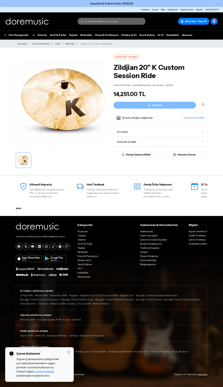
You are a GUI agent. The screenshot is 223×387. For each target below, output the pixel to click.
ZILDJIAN (158, 85)
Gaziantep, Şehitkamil (120, 351)
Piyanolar (83, 231)
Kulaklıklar (172, 35)
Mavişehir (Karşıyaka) (92, 335)
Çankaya (73, 335)
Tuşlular (82, 235)
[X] (26, 246)
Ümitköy (76, 319)
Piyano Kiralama (149, 256)
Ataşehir (73, 295)
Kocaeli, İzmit (141, 351)
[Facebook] (19, 246)
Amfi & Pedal (58, 35)
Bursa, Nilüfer (99, 351)
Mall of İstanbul (101, 303)
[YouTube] (33, 246)
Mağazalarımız (148, 264)
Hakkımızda (146, 231)
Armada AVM (27, 319)
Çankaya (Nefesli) (57, 335)
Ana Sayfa (22, 43)
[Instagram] (46, 246)
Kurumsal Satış (148, 260)
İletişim (199, 9)
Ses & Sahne (147, 35)
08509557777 (212, 9)
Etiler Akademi (28, 303)
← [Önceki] (5, 3)
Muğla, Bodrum (180, 351)
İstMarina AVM (57, 303)
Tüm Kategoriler (16, 35)
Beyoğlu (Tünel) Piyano (149, 299)
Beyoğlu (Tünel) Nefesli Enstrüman (115, 299)
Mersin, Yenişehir (160, 351)
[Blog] (67, 246)
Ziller (57, 43)
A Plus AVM (26, 295)
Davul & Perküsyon (107, 35)
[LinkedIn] (39, 246)
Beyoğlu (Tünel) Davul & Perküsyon (39, 299)
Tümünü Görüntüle (193, 117)
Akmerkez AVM (58, 295)
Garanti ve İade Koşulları (153, 239)
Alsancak (40, 335)
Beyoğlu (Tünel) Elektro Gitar (77, 299)
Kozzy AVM (84, 303)
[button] (160, 117)
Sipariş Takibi (187, 9)
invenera (202, 374)
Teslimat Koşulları (149, 247)
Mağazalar (173, 9)
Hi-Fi (161, 35)
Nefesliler (86, 35)
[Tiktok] (53, 246)
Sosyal (155, 9)
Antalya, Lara (82, 351)
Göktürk (42, 303)
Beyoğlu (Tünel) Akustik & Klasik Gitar (156, 295)
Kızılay (66, 319)
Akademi (145, 9)
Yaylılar (73, 35)
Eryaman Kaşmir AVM (49, 319)
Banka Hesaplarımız (151, 243)
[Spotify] (60, 246)
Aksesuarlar (189, 35)
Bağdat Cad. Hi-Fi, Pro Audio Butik (99, 295)
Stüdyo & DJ (129, 35)
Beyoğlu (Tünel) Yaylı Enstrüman (182, 299)
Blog (163, 9)
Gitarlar (42, 35)
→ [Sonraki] (217, 3)
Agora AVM (26, 335)
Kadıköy (71, 303)
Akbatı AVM (41, 295)
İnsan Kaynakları (149, 235)
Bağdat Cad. (127, 295)
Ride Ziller (70, 43)
